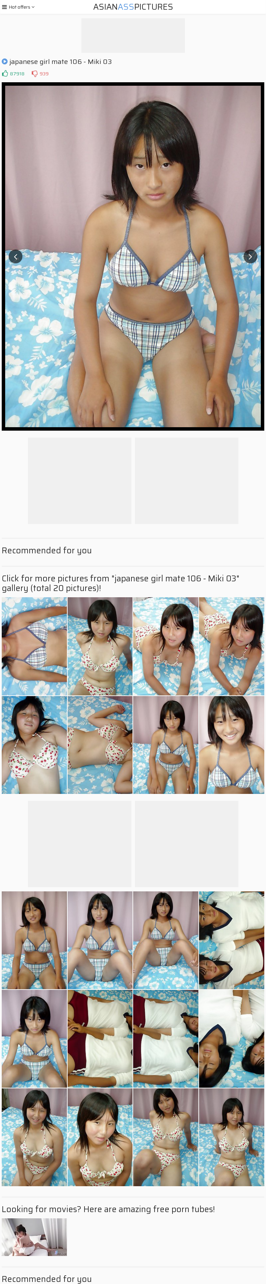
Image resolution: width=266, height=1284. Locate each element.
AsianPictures (133, 6)
